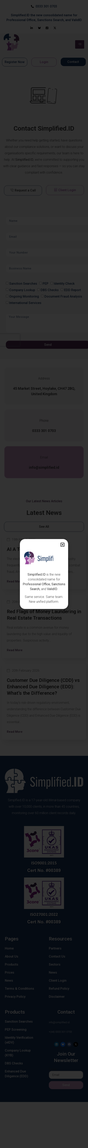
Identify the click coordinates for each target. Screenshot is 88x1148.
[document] (44, 574)
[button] (62, 544)
